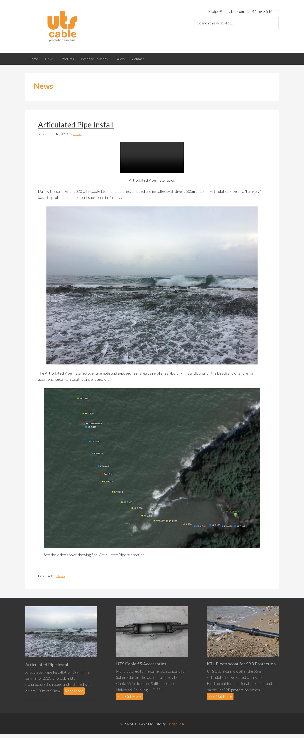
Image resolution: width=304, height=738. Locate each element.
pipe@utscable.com (227, 11)
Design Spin (175, 728)
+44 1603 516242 (264, 11)
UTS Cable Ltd (63, 26)
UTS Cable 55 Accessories (141, 667)
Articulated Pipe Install (76, 128)
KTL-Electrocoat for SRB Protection (241, 667)
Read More (75, 695)
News (60, 580)
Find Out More (130, 700)
